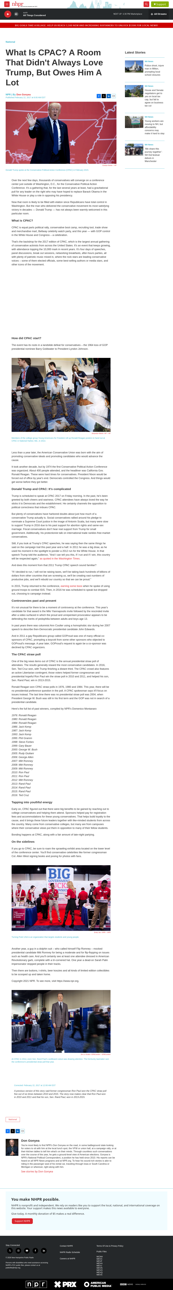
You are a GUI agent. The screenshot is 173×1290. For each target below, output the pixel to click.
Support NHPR (22, 1221)
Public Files (102, 1252)
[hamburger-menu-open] (7, 4)
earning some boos (71, 586)
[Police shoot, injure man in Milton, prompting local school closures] (134, 66)
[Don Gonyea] (12, 1147)
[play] (8, 14)
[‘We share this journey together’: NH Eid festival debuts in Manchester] (134, 150)
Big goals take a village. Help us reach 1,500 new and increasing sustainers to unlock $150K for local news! (86, 25)
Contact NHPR (66, 1246)
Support (161, 4)
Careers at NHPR (67, 1259)
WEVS (99, 1275)
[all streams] (159, 14)
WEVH (99, 1263)
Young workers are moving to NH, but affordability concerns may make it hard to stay (155, 127)
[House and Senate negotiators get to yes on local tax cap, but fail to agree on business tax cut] (134, 91)
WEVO (100, 1270)
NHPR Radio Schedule (70, 1252)
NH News (149, 61)
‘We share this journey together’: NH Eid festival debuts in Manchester (153, 155)
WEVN (99, 1268)
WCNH (100, 1257)
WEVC (99, 1259)
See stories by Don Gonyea (37, 1171)
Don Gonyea (24, 94)
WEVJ (99, 1266)
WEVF (99, 1261)
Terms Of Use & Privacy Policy (110, 1246)
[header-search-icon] (146, 4)
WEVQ (100, 1272)
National (10, 42)
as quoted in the (60, 558)
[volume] (16, 14)
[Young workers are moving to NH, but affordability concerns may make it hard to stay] (134, 122)
